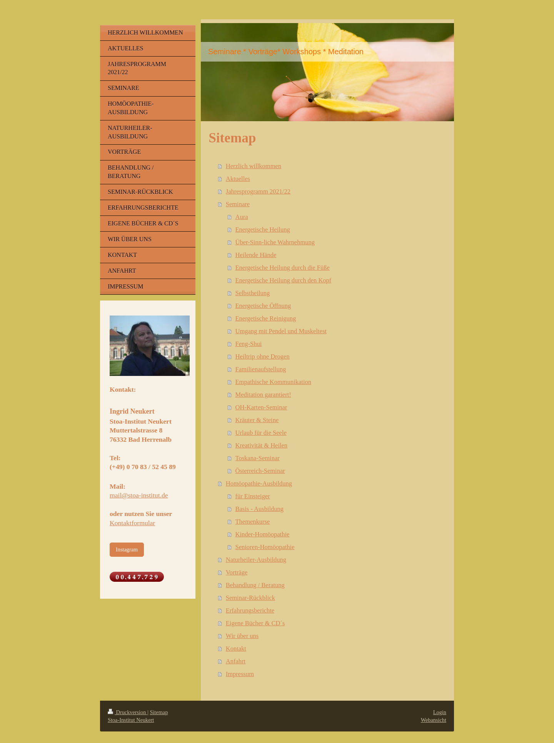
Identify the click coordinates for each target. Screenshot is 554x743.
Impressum (240, 674)
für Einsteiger (252, 496)
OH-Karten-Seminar (261, 407)
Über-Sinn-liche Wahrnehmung (275, 242)
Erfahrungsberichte (250, 610)
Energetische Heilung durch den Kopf (283, 280)
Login (439, 712)
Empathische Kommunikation (273, 382)
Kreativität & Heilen (261, 445)
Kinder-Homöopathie (262, 534)
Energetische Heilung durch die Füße (282, 267)
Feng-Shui (248, 343)
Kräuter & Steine (257, 420)
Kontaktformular (132, 523)
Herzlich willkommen (253, 166)
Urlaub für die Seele (261, 432)
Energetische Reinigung (265, 318)
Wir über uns (242, 635)
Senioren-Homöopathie (265, 547)
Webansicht (433, 720)
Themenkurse (252, 521)
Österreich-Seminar (260, 470)
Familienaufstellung (260, 369)
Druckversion (127, 712)
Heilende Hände (256, 255)
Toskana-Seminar (257, 458)
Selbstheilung (252, 293)
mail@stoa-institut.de (139, 495)
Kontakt (236, 648)
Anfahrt (235, 661)
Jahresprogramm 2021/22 (258, 191)
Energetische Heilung (262, 229)
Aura (241, 216)
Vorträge (237, 572)
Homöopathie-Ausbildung (259, 483)
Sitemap (159, 712)
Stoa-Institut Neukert (131, 720)
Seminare (238, 204)
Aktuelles (238, 178)
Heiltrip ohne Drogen (262, 356)
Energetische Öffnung (263, 305)
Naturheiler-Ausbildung (256, 559)
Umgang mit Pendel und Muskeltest (281, 331)
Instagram (127, 549)
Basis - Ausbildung (259, 509)
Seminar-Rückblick (250, 597)
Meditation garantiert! (263, 394)
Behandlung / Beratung (255, 585)
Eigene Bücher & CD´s (255, 623)
